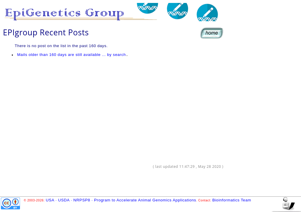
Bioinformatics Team (231, 200)
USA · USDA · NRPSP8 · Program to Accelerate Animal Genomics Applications (121, 200)
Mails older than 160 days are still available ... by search (71, 54)
